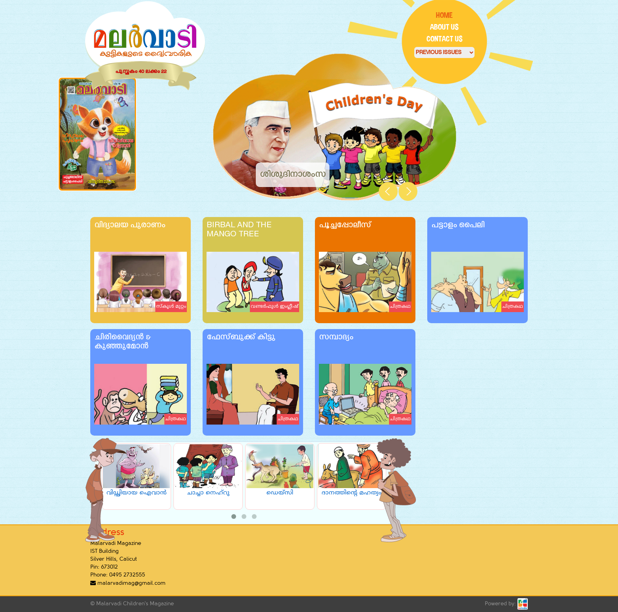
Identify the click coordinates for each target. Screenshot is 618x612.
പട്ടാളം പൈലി (457, 225)
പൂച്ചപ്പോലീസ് (345, 225)
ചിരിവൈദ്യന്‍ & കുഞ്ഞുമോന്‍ (122, 342)
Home (444, 15)
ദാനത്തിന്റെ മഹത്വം (352, 493)
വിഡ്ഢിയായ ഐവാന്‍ (136, 493)
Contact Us (444, 39)
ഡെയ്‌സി (279, 493)
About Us (444, 27)
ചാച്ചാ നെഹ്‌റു (208, 493)
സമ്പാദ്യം (336, 337)
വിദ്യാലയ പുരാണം (129, 225)
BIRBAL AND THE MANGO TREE (239, 230)
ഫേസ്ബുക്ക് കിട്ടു (241, 337)
